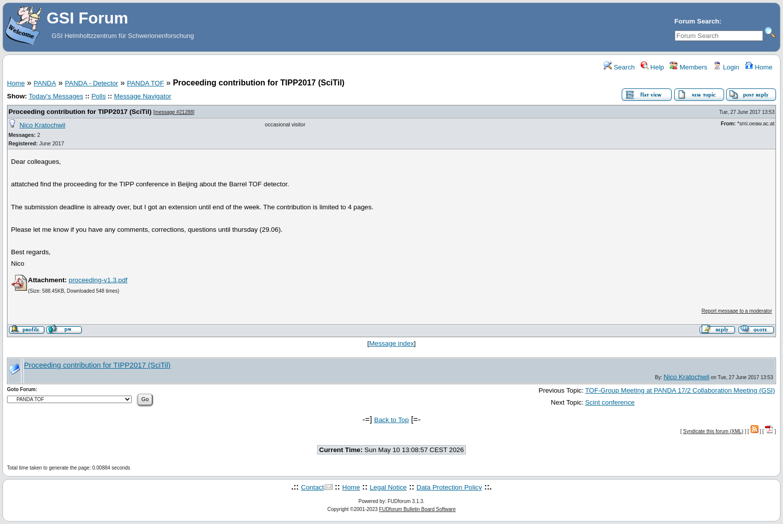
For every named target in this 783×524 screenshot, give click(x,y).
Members (688, 67)
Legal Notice (388, 487)
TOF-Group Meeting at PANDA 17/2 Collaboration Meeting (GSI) (680, 390)
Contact (312, 487)
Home (759, 67)
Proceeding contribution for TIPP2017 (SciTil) (79, 111)
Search (619, 67)
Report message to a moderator (737, 311)
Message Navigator (142, 96)
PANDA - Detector (91, 83)
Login (726, 67)
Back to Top (391, 420)
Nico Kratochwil (42, 125)
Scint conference (610, 402)
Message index (391, 343)
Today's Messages (55, 96)
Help (652, 67)
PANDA (44, 83)
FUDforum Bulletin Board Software (417, 509)
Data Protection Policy (449, 487)
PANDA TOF (145, 83)
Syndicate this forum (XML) (713, 431)
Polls (98, 96)
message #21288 (174, 112)
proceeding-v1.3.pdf (97, 280)
